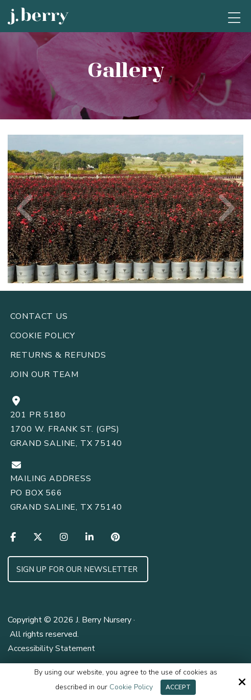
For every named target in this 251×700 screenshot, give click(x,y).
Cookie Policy (131, 687)
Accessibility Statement (51, 648)
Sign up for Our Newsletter (78, 569)
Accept (178, 687)
